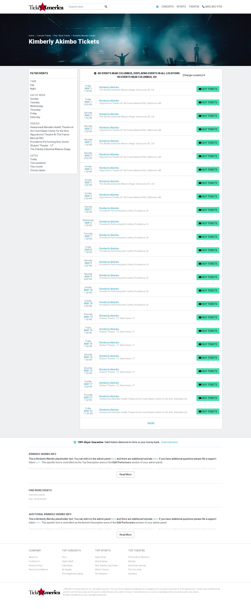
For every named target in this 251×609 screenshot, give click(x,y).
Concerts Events (37, 495)
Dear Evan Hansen (137, 565)
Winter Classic (102, 569)
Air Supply (67, 569)
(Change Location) (194, 75)
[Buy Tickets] (207, 89)
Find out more (169, 442)
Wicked (131, 561)
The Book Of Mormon (139, 557)
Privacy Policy (35, 565)
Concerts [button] (167, 6)
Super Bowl (100, 557)
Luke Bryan (67, 565)
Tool (64, 557)
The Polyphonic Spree (72, 574)
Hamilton (132, 574)
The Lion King (134, 569)
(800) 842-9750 (212, 6)
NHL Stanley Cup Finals (106, 565)
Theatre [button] (194, 6)
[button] (157, 6)
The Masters (101, 574)
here (113, 458)
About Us (33, 557)
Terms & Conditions (38, 569)
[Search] (84, 7)
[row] (151, 88)
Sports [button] (181, 6)
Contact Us (34, 561)
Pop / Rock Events (38, 499)
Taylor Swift (67, 561)
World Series (101, 561)
